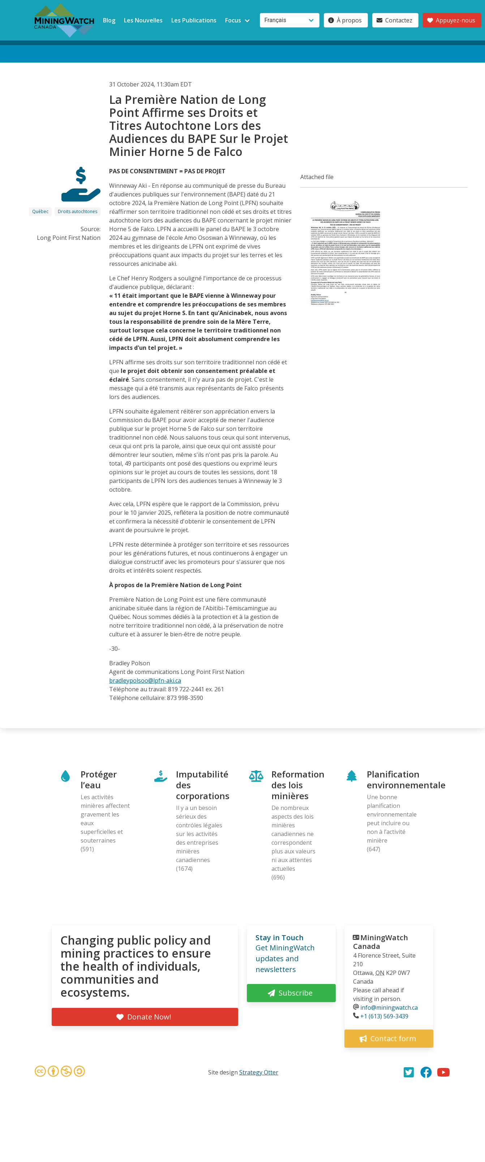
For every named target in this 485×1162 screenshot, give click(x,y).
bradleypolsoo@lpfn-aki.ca (145, 680)
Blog (109, 20)
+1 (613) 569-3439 (384, 1016)
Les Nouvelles (143, 20)
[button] (345, 308)
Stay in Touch (280, 937)
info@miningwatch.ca (389, 1008)
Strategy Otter (258, 1072)
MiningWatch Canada (380, 942)
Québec (40, 211)
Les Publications (193, 20)
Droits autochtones (77, 211)
